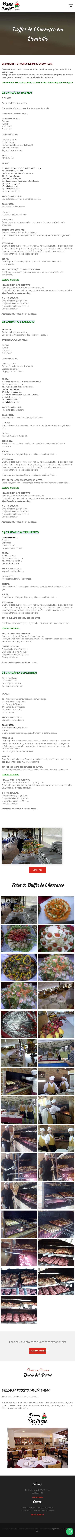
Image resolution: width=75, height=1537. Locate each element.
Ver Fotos (37, 870)
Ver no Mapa (37, 1497)
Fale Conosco (37, 1515)
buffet (26, 464)
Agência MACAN (58, 1529)
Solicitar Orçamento (37, 1351)
